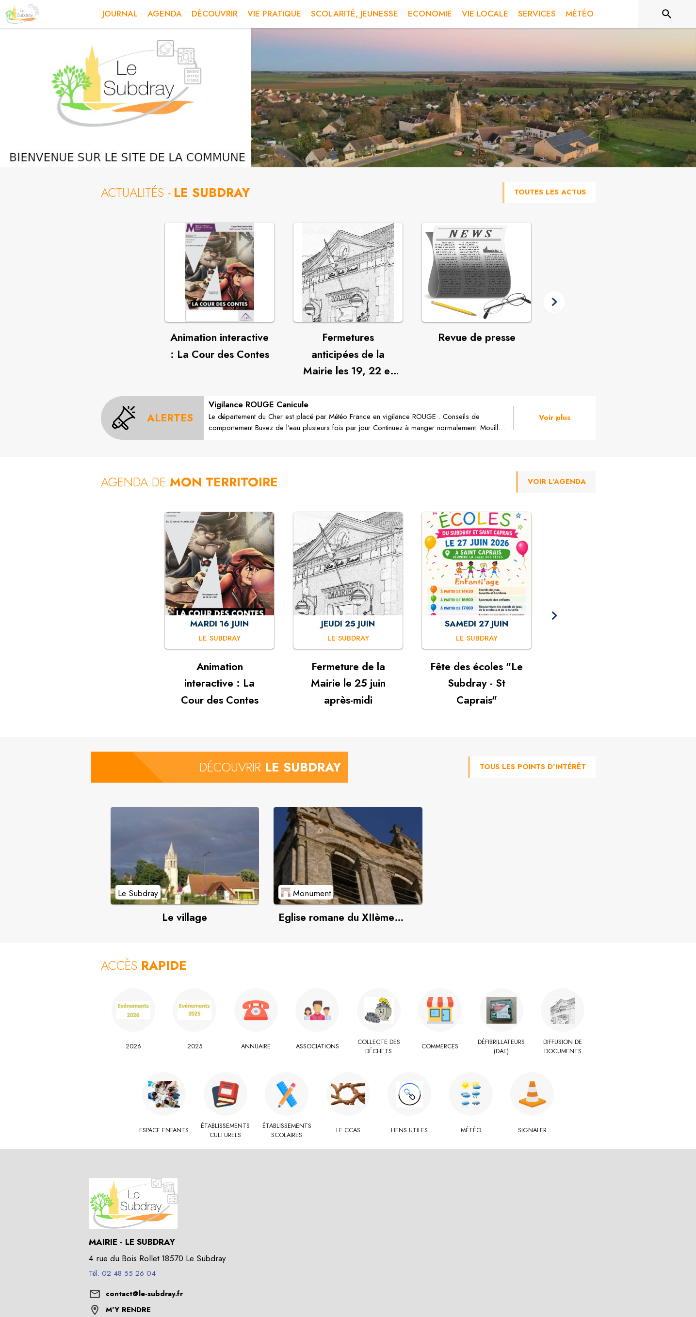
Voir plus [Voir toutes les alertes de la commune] (554, 417)
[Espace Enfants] (164, 1130)
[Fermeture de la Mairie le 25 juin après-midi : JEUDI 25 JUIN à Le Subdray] (348, 638)
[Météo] (470, 1130)
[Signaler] (532, 1130)
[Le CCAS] (348, 1130)
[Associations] (317, 1046)
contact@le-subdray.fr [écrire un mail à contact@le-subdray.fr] (144, 1293)
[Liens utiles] (409, 1130)
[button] (554, 302)
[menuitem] (120, 14)
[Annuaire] (256, 1046)
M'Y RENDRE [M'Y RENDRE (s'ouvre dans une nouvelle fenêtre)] (128, 1309)
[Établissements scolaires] (287, 1131)
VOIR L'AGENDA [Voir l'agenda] (557, 481)
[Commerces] (440, 1046)
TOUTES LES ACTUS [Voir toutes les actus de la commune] (550, 192)
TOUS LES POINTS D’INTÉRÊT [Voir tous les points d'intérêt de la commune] (533, 766)
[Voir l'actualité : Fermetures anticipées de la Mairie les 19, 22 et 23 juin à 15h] (348, 272)
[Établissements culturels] (225, 1131)
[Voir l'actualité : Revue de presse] (476, 272)
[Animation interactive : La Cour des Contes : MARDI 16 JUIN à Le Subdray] (220, 638)
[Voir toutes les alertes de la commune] (152, 418)
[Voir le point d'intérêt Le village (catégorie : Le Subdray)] (185, 855)
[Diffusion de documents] (562, 1047)
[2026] (133, 1046)
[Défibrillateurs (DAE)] (501, 1047)
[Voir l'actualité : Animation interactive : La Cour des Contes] (219, 272)
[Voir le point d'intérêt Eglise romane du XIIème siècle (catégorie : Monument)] (348, 855)
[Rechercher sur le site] (667, 14)
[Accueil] (22, 14)
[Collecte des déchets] (379, 1047)
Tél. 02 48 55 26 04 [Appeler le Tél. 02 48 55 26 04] (122, 1273)
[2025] (194, 1046)
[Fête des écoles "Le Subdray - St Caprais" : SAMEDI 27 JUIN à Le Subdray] (477, 638)
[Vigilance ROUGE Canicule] (358, 416)
